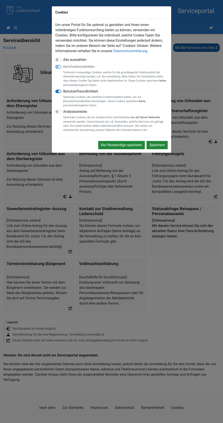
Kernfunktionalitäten (115, 76)
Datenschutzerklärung (130, 51)
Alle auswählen (74, 60)
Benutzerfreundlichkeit (115, 98)
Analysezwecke (115, 121)
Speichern (157, 145)
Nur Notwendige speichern (121, 145)
